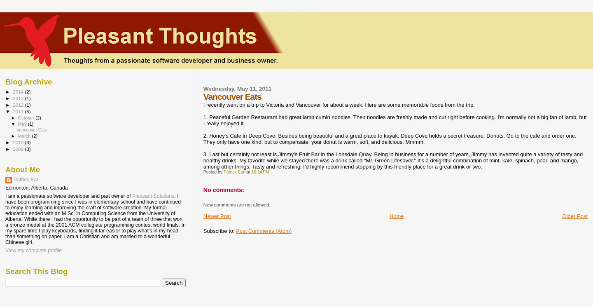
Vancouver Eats (31, 129)
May (23, 124)
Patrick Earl (27, 180)
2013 (19, 98)
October (27, 117)
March (25, 136)
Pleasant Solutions (153, 196)
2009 (19, 149)
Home (397, 216)
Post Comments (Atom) (264, 231)
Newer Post (217, 216)
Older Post (575, 216)
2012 (19, 105)
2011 (19, 111)
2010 (19, 142)
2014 (19, 91)
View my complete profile (33, 250)
